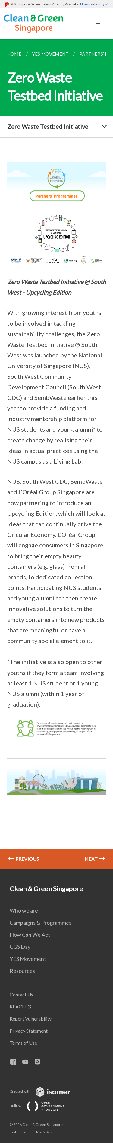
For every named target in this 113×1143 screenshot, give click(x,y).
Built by (42, 1105)
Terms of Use (23, 1043)
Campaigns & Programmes (40, 922)
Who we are (24, 910)
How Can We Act (30, 934)
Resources (22, 970)
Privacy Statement (29, 1031)
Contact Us (21, 994)
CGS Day (20, 946)
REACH (18, 1006)
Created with (45, 1091)
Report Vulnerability (31, 1018)
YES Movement (28, 958)
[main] (56, 454)
